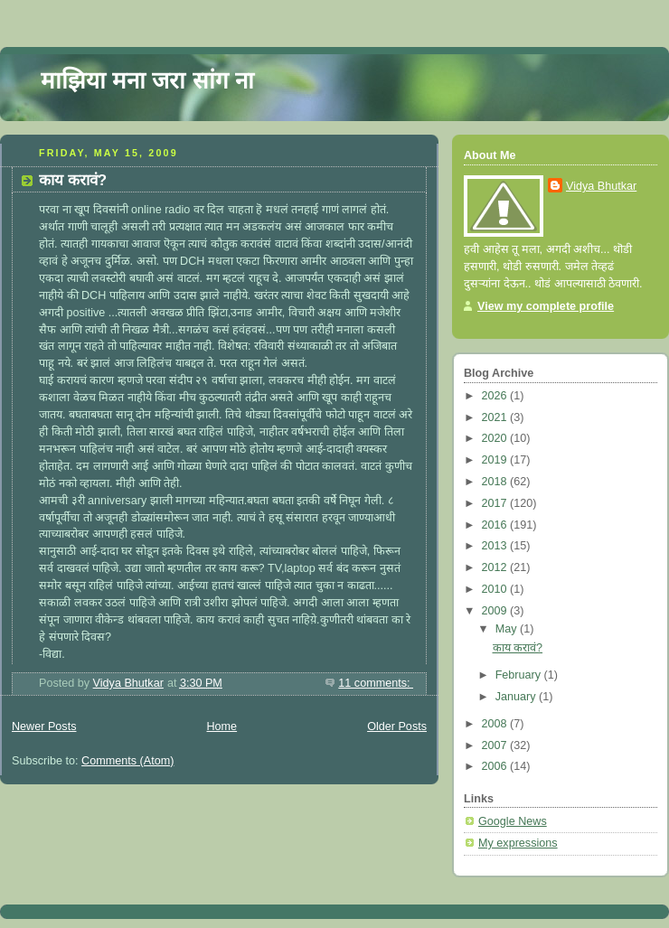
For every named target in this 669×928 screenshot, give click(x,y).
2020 (496, 438)
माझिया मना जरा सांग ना (147, 80)
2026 (496, 395)
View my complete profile (545, 306)
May (507, 629)
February (519, 675)
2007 (496, 745)
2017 (496, 503)
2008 (496, 723)
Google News (512, 821)
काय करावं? (73, 180)
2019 (496, 460)
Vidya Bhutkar (601, 186)
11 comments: (375, 683)
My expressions (518, 843)
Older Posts (397, 726)
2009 (496, 611)
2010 (496, 589)
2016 (496, 525)
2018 (496, 481)
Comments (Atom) (127, 761)
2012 (496, 567)
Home (221, 726)
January (517, 696)
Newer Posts (44, 726)
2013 (496, 545)
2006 (496, 766)
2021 (496, 417)
